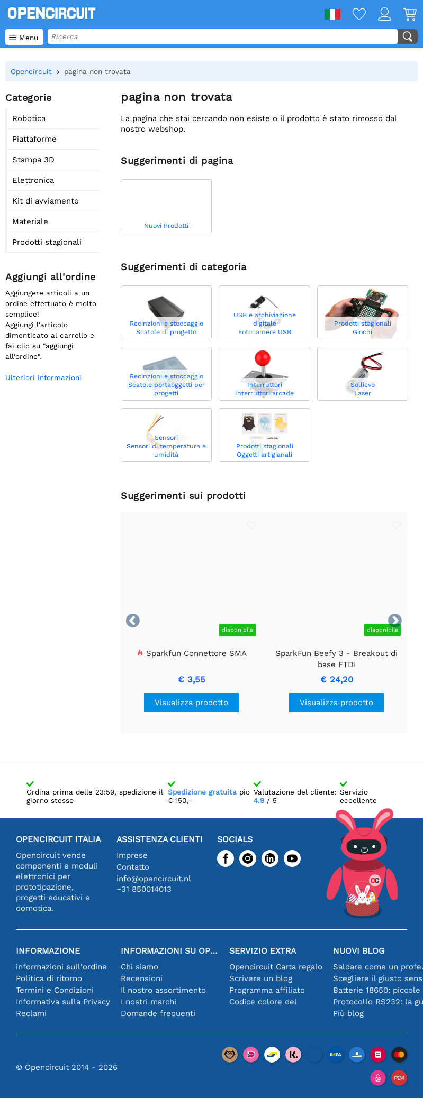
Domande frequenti (158, 1013)
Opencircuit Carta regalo (275, 967)
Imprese (132, 855)
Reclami (31, 1013)
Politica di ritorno (49, 978)
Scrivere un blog (260, 978)
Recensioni (142, 978)
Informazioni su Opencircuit (170, 951)
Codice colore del (263, 1001)
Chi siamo (139, 967)
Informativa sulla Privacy (63, 1001)
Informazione (48, 951)
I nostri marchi (148, 1001)
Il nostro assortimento (163, 990)
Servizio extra (262, 951)
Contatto (132, 867)
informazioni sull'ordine (61, 967)
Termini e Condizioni (55, 990)
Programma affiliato (267, 990)
